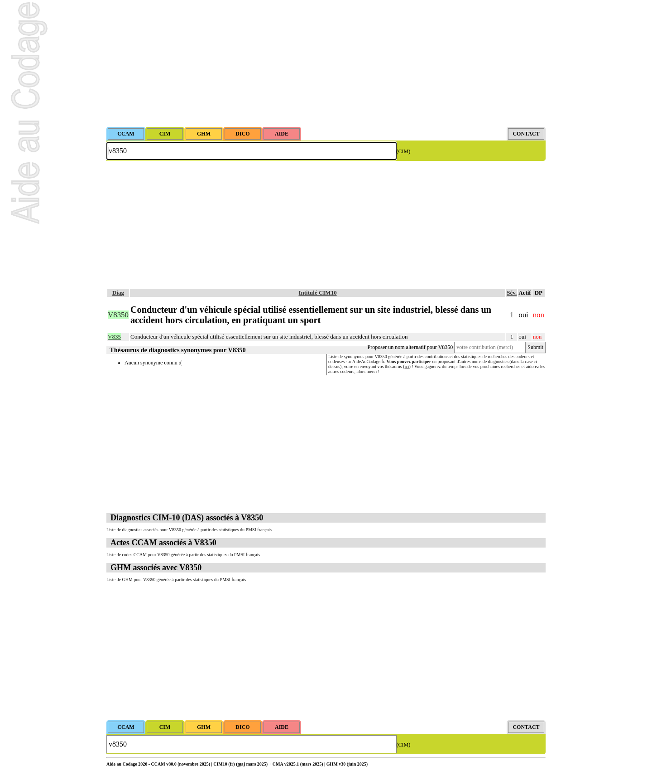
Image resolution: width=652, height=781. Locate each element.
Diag (118, 292)
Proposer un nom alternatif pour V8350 (410, 347)
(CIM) (404, 151)
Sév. (512, 292)
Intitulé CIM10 (318, 292)
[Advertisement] (326, 63)
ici (407, 366)
